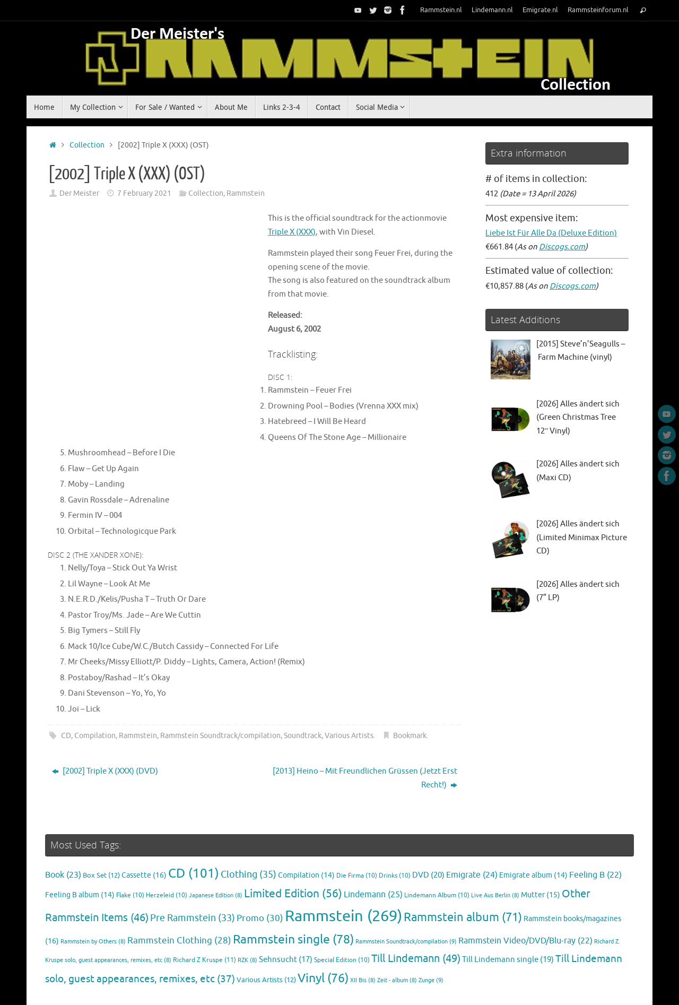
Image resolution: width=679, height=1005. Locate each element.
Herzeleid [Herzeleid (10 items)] (166, 855)
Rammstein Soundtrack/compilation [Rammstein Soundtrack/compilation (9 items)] (406, 900)
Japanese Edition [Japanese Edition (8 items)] (215, 854)
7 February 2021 (144, 193)
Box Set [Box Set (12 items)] (101, 834)
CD (66, 695)
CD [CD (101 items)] (193, 833)
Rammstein (246, 193)
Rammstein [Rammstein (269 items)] (343, 876)
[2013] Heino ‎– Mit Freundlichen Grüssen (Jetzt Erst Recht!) (365, 738)
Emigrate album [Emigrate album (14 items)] (533, 834)
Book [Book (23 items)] (63, 834)
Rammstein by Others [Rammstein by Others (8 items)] (93, 900)
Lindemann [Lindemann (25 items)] (373, 853)
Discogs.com (562, 247)
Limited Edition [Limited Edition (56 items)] (293, 853)
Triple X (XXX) (260, 218)
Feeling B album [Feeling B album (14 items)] (80, 854)
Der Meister (79, 193)
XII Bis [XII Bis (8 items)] (363, 939)
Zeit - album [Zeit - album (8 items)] (397, 939)
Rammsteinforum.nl (598, 10)
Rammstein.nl (441, 10)
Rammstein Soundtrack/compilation (220, 695)
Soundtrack (302, 695)
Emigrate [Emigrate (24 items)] (472, 833)
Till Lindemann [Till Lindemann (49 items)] (415, 918)
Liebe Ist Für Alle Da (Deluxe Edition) (551, 233)
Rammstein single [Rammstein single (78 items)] (293, 898)
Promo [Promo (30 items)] (260, 877)
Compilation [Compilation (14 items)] (306, 834)
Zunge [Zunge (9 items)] (431, 939)
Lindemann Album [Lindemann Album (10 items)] (436, 855)
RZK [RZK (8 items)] (247, 919)
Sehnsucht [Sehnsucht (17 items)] (285, 919)
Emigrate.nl (540, 10)
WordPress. (623, 982)
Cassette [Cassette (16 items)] (144, 834)
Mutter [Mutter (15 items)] (540, 854)
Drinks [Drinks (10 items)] (395, 835)
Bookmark (409, 695)
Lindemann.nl (492, 10)
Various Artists (349, 695)
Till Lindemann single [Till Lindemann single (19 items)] (508, 919)
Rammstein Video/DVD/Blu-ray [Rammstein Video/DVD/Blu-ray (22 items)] (525, 900)
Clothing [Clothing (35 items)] (248, 833)
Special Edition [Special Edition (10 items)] (342, 920)
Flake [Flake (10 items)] (130, 855)
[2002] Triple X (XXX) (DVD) (105, 731)
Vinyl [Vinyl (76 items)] (323, 937)
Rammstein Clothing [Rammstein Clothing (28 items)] (179, 899)
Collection (87, 145)
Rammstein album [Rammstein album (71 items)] (463, 877)
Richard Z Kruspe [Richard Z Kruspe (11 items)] (204, 919)
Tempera (581, 982)
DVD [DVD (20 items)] (428, 834)
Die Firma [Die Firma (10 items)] (356, 835)
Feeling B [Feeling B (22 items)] (595, 834)
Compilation (95, 695)
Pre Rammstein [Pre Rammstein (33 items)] (192, 877)
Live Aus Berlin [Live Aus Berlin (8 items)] (495, 854)
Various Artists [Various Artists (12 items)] (266, 939)
